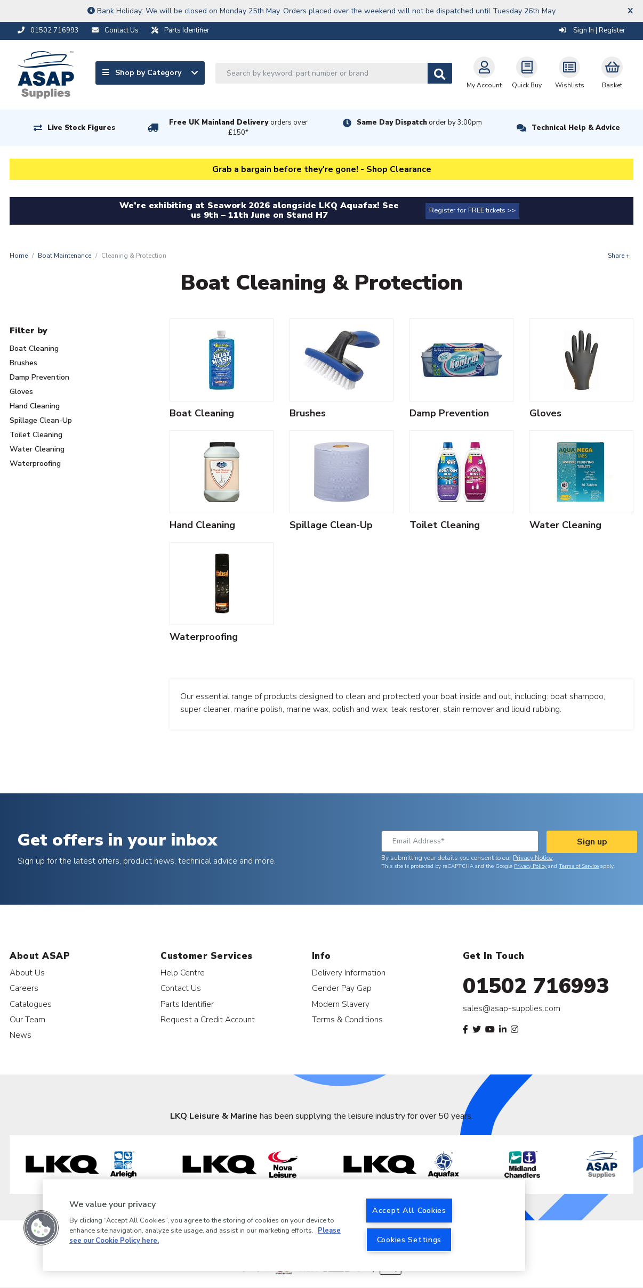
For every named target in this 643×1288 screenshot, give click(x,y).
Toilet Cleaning (36, 435)
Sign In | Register (592, 30)
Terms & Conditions (347, 1019)
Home (19, 255)
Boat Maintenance (64, 255)
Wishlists (569, 72)
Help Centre (182, 972)
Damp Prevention (39, 377)
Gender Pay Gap (342, 988)
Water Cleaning (37, 449)
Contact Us (180, 988)
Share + (619, 255)
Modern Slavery (340, 1004)
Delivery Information (348, 972)
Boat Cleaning (34, 348)
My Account (484, 72)
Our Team (27, 1019)
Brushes (23, 363)
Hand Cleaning (35, 406)
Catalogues (31, 1004)
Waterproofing (35, 463)
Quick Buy (527, 72)
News (20, 1034)
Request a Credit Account (207, 1019)
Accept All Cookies (409, 1210)
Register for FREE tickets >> (472, 210)
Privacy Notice (532, 858)
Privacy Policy (530, 866)
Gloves (21, 392)
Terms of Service (579, 866)
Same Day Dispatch (419, 122)
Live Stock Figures (81, 128)
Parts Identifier (187, 1004)
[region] (284, 1225)
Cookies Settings (409, 1239)
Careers (24, 988)
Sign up (592, 842)
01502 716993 (536, 986)
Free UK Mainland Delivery (238, 127)
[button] (41, 1228)
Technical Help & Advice (576, 128)
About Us (27, 972)
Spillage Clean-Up (41, 420)
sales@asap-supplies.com (511, 1008)
